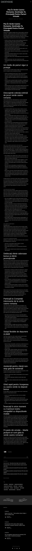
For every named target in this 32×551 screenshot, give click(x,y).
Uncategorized (16, 7)
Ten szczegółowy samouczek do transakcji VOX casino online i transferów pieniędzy (15, 469)
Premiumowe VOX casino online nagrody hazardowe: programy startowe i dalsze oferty (15, 465)
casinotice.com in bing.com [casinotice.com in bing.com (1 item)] (19, 484)
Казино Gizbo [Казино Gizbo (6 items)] (6, 489)
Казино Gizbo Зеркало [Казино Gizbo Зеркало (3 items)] (12, 489)
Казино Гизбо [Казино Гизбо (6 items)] (18, 489)
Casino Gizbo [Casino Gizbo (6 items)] (6, 484)
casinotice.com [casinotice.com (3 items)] (11, 484)
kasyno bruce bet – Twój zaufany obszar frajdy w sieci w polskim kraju (15, 463)
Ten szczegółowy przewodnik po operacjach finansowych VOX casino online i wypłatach (16, 472)
